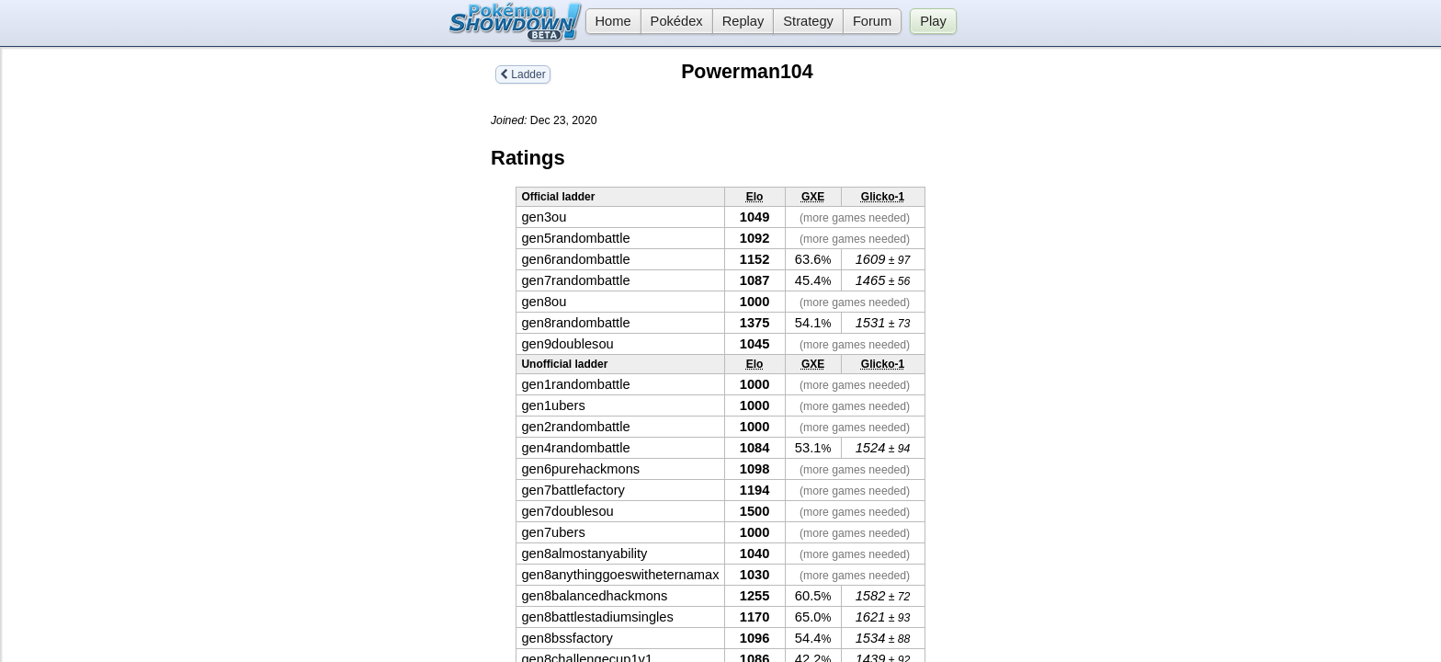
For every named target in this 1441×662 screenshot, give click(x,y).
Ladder (523, 74)
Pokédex (677, 21)
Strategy (808, 21)
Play (933, 21)
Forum (872, 21)
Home (608, 21)
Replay (743, 21)
